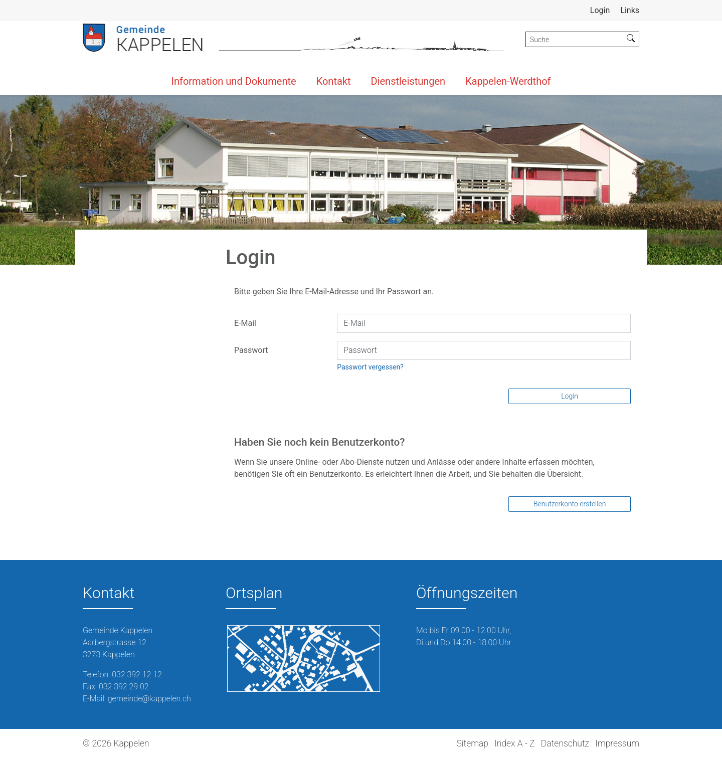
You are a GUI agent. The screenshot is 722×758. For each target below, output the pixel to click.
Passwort (251, 350)
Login (569, 396)
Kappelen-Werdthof (508, 81)
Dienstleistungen (408, 81)
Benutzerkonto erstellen (569, 504)
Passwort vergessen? (370, 367)
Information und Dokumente (233, 81)
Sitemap (472, 743)
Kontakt (333, 81)
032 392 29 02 (124, 686)
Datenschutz (565, 743)
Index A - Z (514, 743)
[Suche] (574, 39)
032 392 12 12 (137, 674)
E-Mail (245, 323)
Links (629, 10)
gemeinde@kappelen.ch (149, 698)
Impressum (617, 743)
